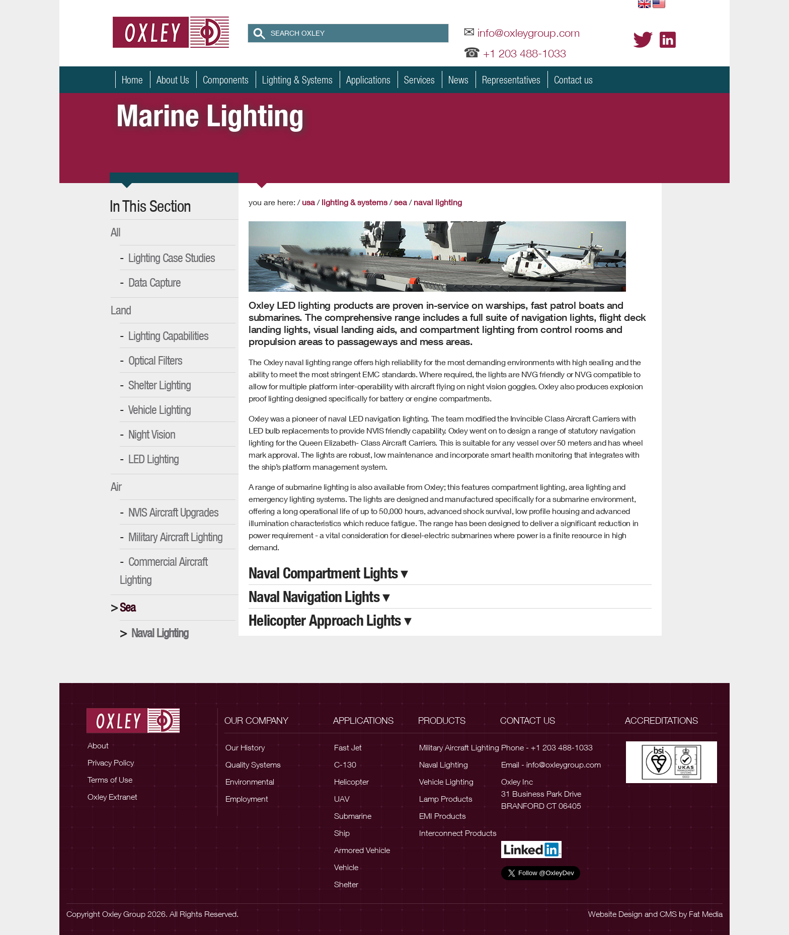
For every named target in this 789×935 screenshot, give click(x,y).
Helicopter (351, 781)
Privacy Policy (111, 762)
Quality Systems (253, 764)
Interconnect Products (458, 832)
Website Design (615, 913)
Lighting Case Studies (171, 257)
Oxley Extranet (112, 796)
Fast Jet (348, 747)
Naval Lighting (159, 633)
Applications (368, 79)
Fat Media (706, 913)
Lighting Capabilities (168, 335)
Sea (127, 607)
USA (308, 202)
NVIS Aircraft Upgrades (173, 512)
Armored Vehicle (362, 850)
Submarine (352, 815)
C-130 (345, 764)
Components (226, 79)
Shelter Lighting (159, 385)
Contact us (573, 79)
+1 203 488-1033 (524, 53)
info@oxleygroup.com (529, 32)
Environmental (249, 781)
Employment (246, 798)
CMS (668, 913)
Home (132, 79)
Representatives (511, 79)
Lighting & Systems (297, 79)
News (458, 79)
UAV (341, 798)
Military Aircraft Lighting (175, 537)
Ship (342, 832)
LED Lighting (153, 459)
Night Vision (151, 434)
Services (419, 79)
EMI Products (442, 815)
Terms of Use (110, 779)
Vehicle (346, 867)
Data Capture (154, 282)
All (115, 232)
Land (121, 310)
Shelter (346, 884)
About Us (172, 79)
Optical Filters (155, 360)
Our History (245, 747)
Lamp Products (445, 798)
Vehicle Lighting (159, 409)
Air (116, 486)
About (98, 745)
